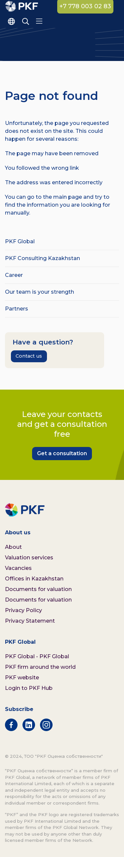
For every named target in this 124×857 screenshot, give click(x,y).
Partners (16, 309)
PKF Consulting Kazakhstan (42, 258)
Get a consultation (62, 453)
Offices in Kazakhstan (34, 579)
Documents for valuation (38, 589)
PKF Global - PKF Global (37, 656)
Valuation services (29, 557)
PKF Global (20, 241)
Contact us (29, 356)
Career (14, 275)
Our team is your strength (39, 292)
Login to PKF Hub (29, 688)
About (13, 547)
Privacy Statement (30, 621)
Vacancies (18, 568)
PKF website (22, 677)
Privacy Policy (23, 610)
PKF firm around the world (40, 667)
